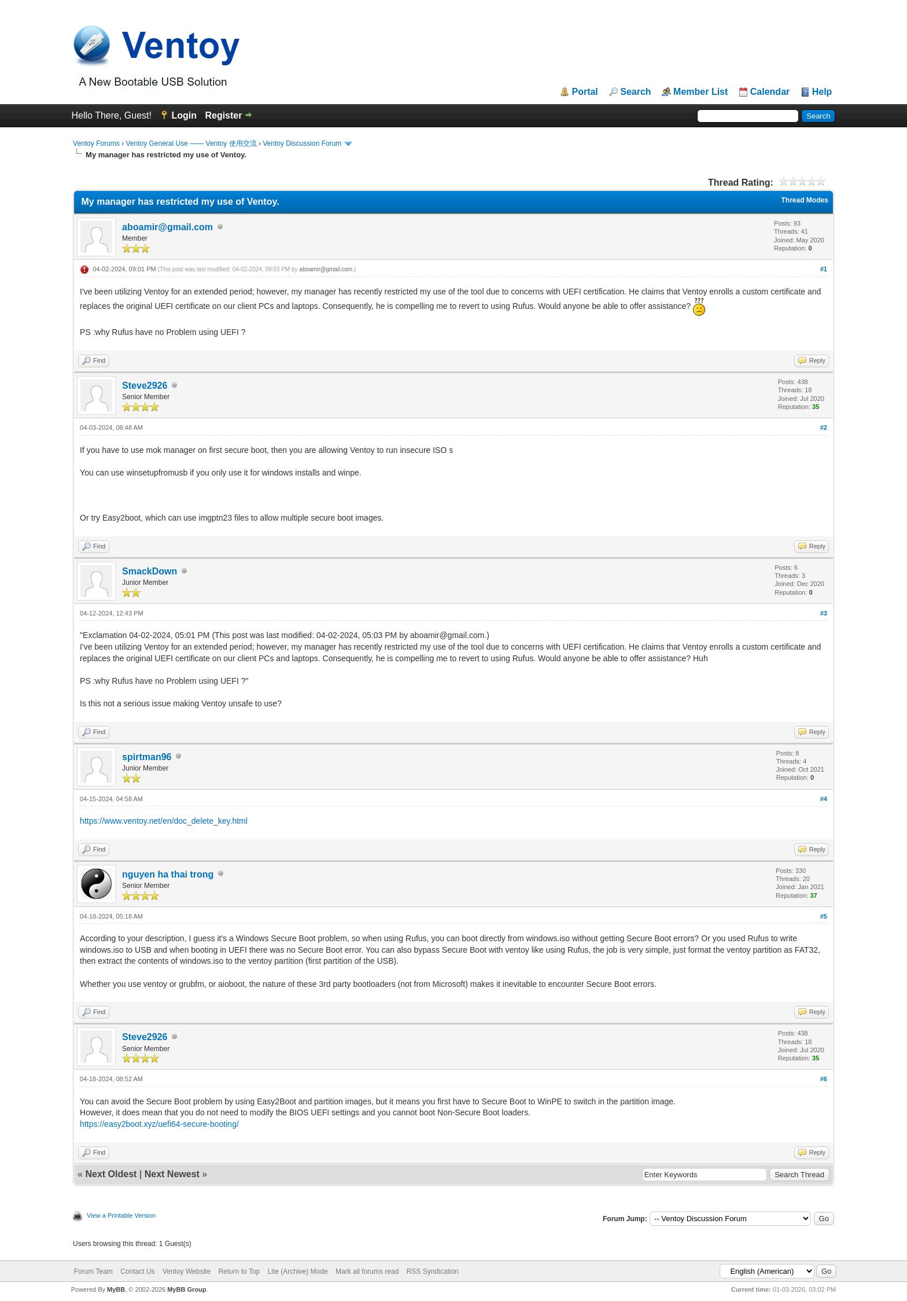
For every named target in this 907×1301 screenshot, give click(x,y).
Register (223, 115)
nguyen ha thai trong (167, 874)
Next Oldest (111, 1174)
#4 (823, 798)
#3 (823, 613)
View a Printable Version (121, 1215)
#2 (823, 427)
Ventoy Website (187, 1271)
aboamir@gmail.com (167, 227)
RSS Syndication (433, 1271)
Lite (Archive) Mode (298, 1271)
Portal (585, 92)
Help (822, 92)
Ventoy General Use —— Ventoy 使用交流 (191, 143)
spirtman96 (146, 757)
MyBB (116, 1289)
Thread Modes (804, 200)
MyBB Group (186, 1289)
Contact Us (137, 1271)
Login (184, 115)
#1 (823, 269)
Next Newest (172, 1174)
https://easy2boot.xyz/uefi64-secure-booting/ (159, 1124)
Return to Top (239, 1271)
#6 (823, 1078)
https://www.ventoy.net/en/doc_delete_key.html (164, 820)
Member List (700, 92)
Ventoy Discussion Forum (302, 143)
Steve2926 (144, 385)
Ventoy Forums (96, 143)
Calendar (770, 92)
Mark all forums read (367, 1271)
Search (635, 92)
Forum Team (93, 1271)
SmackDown (149, 571)
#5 (823, 916)
